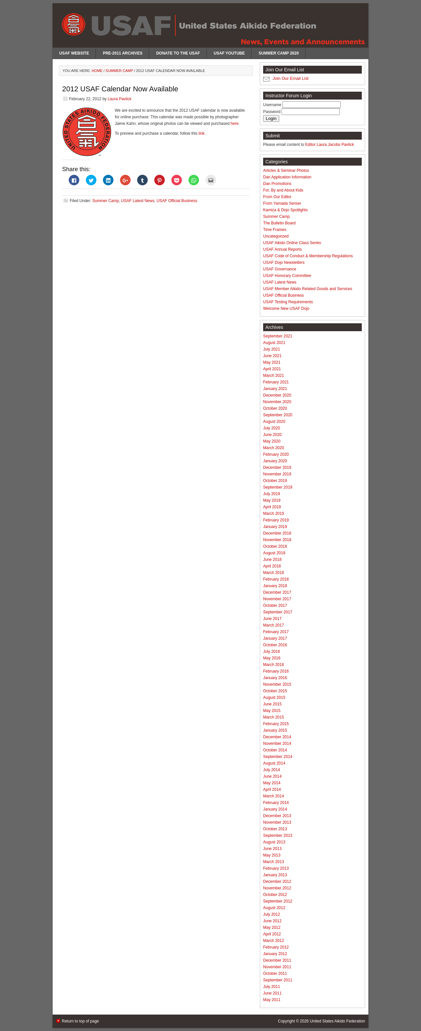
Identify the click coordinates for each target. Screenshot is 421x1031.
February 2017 (276, 632)
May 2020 (272, 441)
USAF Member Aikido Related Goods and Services (307, 288)
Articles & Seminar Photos (286, 170)
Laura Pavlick (119, 99)
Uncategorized (275, 236)
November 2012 (277, 888)
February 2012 (276, 947)
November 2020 (277, 402)
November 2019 (277, 474)
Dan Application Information (287, 177)
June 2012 (272, 921)
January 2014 (275, 809)
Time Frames (274, 229)
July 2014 (271, 770)
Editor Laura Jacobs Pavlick (329, 144)
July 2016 (271, 651)
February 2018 (276, 579)
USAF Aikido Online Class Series (292, 243)
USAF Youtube (229, 53)
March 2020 (273, 448)
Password (272, 111)
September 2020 (277, 415)
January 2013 (275, 875)
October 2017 (275, 605)
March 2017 (273, 625)
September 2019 (277, 487)
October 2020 (275, 408)
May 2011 (272, 999)
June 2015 (272, 704)
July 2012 (271, 914)
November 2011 (277, 967)
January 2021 (275, 388)
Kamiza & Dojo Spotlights (285, 210)
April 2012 (272, 934)
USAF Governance (279, 269)
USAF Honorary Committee (287, 275)
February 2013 (276, 868)
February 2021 (276, 382)
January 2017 (275, 638)
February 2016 (276, 671)
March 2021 (273, 375)
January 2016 (275, 678)
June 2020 (272, 434)
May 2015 (272, 710)
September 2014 (277, 756)
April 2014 (272, 789)
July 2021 (271, 349)
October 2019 (275, 480)
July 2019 (271, 494)
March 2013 (273, 861)
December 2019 (277, 467)
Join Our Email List (291, 78)
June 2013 (272, 848)
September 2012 (277, 901)
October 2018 (275, 546)
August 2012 (274, 907)
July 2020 (271, 428)
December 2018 (277, 533)
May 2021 (272, 362)
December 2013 (277, 815)
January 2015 (275, 730)
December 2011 (277, 960)
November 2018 (277, 540)
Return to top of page (80, 1021)
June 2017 (272, 618)
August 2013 (274, 842)
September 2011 (277, 980)
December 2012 (277, 881)
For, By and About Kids (283, 190)
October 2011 (275, 973)
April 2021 (272, 369)
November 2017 (277, 599)
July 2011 (271, 986)
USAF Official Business (177, 200)
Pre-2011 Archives (122, 53)
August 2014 (274, 763)
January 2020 (275, 461)
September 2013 (277, 835)
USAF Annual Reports (282, 249)
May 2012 (272, 927)
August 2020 (274, 421)
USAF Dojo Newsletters (284, 262)
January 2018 (275, 586)
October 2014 (275, 750)
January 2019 (275, 526)
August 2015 (274, 697)
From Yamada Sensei (282, 203)
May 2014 (272, 783)
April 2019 (272, 507)
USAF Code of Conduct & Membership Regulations (308, 256)
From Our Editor (277, 197)
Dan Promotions (277, 183)
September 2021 (277, 336)
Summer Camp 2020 (279, 53)
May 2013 (272, 855)
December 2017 (277, 592)
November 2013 (277, 822)
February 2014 (276, 802)
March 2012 (273, 940)
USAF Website (74, 53)
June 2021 (272, 356)
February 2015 (276, 724)
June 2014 (272, 776)
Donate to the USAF (178, 53)
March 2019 (273, 513)
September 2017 (277, 612)
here (234, 123)
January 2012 (275, 953)
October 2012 (275, 894)
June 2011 (272, 993)
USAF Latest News (137, 200)
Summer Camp (105, 200)
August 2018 (274, 553)
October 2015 (275, 691)
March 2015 (273, 717)
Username (273, 105)
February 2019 (276, 520)
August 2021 (274, 342)
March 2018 (273, 572)
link (202, 133)
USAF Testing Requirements (288, 302)
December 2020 (277, 395)
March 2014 (273, 796)
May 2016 (272, 658)
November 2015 (277, 684)
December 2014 (277, 737)
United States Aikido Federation (337, 1021)
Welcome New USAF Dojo (286, 308)
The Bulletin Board (279, 223)
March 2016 (273, 664)
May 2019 (272, 500)
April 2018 (272, 566)
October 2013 (275, 829)
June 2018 (272, 559)
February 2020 (276, 454)
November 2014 (277, 743)
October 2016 (275, 645)
